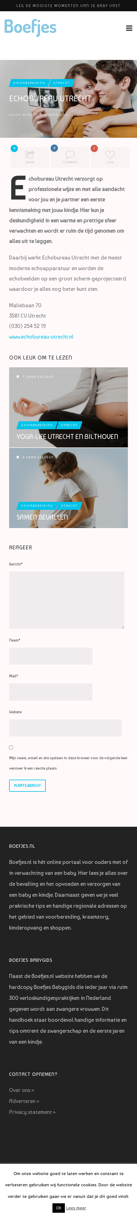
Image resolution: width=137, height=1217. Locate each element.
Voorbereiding (29, 83)
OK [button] (58, 1208)
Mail (13, 676)
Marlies (30, 114)
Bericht (15, 564)
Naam (14, 640)
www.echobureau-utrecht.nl (41, 336)
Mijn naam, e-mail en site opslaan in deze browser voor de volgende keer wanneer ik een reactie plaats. (68, 763)
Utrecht (61, 83)
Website (15, 712)
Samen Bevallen (42, 517)
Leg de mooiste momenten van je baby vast (68, 6)
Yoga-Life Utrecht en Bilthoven (67, 436)
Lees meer (76, 1208)
